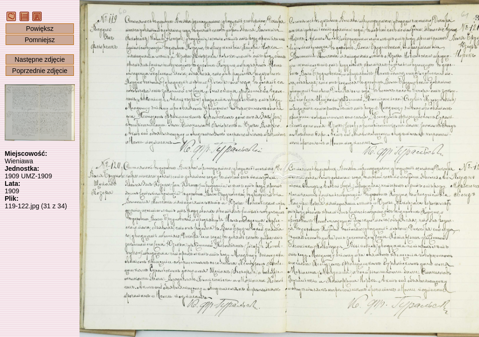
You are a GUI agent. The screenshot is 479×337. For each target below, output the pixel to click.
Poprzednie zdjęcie (39, 70)
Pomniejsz (40, 40)
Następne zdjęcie (40, 59)
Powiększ (39, 28)
